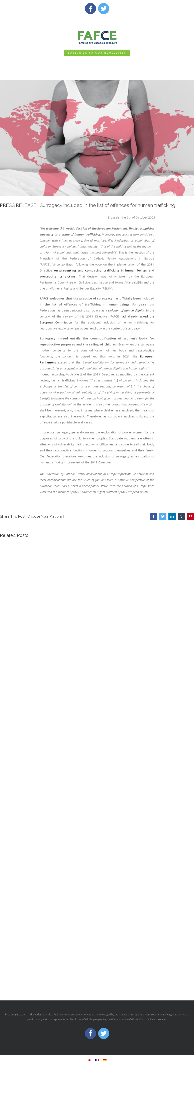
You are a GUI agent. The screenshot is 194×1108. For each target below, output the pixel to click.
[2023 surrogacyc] (97, 138)
